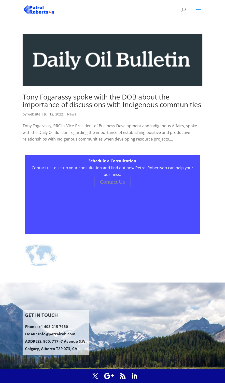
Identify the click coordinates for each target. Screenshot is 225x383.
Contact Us (112, 182)
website (34, 114)
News (71, 114)
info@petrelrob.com (56, 333)
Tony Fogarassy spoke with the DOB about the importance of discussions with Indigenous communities (112, 100)
